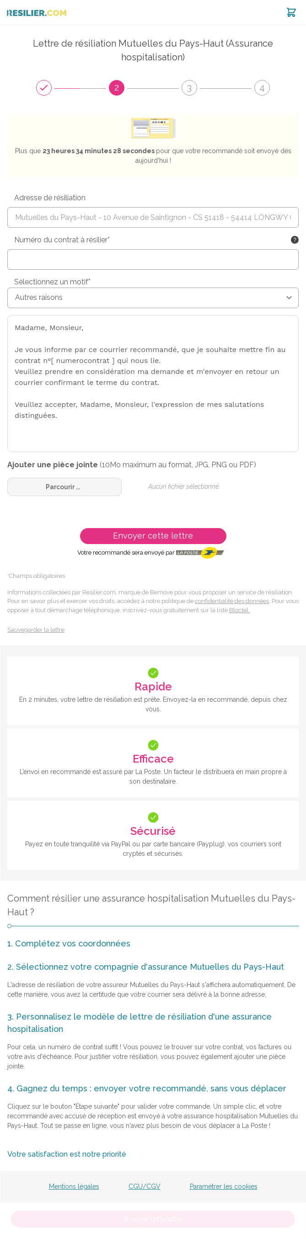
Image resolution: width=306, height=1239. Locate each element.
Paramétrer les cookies (224, 1186)
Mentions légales (74, 1186)
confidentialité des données (232, 601)
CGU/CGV (145, 1186)
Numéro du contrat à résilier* (62, 239)
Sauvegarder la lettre (35, 629)
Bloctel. (239, 610)
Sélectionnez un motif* (52, 282)
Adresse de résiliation (50, 197)
